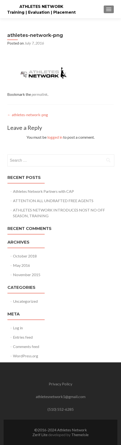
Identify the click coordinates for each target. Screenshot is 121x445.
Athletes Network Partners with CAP (43, 191)
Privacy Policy (60, 384)
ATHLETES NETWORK (41, 6)
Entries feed (23, 337)
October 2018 (25, 256)
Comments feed (26, 346)
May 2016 (21, 265)
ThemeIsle (80, 434)
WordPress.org (25, 356)
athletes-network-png (27, 114)
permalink (40, 94)
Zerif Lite (40, 434)
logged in (54, 137)
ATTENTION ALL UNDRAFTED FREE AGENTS (53, 200)
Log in (18, 327)
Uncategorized (25, 301)
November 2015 (26, 274)
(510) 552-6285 (61, 409)
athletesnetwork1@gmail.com (60, 396)
